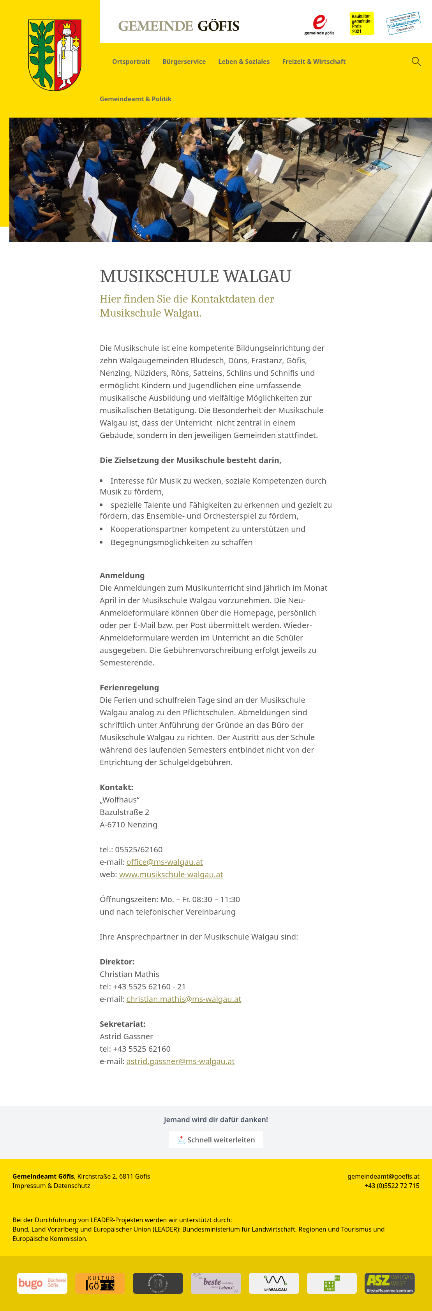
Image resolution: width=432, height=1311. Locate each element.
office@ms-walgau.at (165, 862)
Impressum (29, 1185)
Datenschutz (72, 1185)
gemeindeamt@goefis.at (383, 1176)
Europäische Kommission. (50, 1238)
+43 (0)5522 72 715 (392, 1185)
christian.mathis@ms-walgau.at (184, 999)
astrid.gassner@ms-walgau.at (181, 1061)
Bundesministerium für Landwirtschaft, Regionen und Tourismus (277, 1229)
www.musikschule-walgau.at (171, 874)
